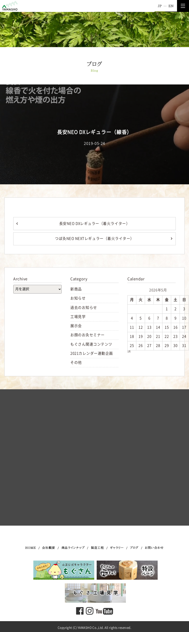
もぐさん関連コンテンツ (91, 344)
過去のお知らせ (83, 307)
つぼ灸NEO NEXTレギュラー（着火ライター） (94, 238)
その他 (76, 362)
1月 (129, 351)
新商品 (76, 289)
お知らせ (78, 298)
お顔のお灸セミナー (87, 335)
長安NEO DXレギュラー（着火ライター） (94, 223)
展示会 (76, 326)
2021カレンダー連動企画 (91, 353)
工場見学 (78, 316)
